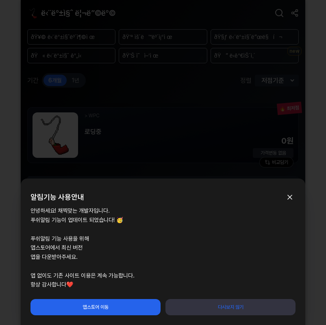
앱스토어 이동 (96, 307)
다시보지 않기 (230, 307)
